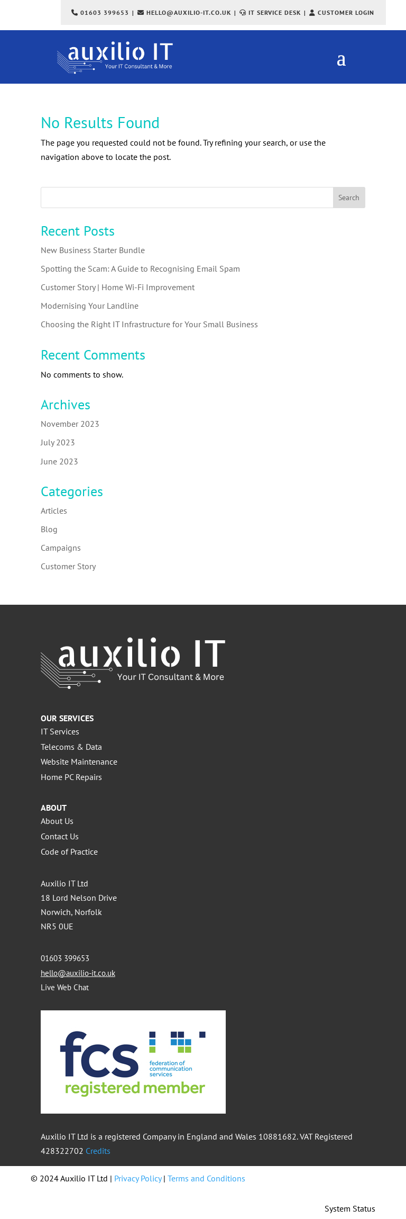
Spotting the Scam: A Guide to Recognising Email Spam (140, 268)
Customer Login (346, 12)
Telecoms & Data (71, 746)
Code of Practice (69, 851)
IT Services (60, 731)
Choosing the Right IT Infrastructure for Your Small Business (149, 324)
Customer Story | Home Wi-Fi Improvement (118, 287)
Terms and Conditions (206, 1178)
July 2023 (58, 442)
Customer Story (68, 566)
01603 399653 (104, 12)
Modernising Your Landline (90, 305)
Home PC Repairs (71, 777)
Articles (54, 510)
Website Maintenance (79, 761)
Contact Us (60, 836)
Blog (49, 529)
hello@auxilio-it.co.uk (188, 12)
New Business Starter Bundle (93, 250)
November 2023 (70, 423)
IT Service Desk (274, 12)
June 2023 (59, 461)
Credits (98, 1150)
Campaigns (61, 547)
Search (348, 197)
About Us (57, 820)
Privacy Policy (137, 1178)
